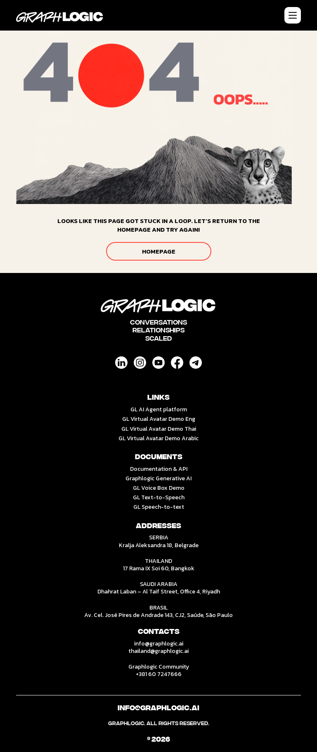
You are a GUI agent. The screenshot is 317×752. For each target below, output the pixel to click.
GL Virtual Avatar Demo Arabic (158, 438)
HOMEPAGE (158, 251)
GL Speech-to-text (158, 507)
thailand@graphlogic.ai (158, 651)
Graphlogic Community (158, 666)
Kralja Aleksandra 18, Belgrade (159, 545)
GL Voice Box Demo (159, 488)
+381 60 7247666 (159, 674)
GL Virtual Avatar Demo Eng (158, 419)
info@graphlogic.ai (158, 643)
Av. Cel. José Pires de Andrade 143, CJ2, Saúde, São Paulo (158, 615)
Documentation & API (158, 469)
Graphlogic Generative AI (158, 478)
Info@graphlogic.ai (158, 708)
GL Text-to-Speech (159, 497)
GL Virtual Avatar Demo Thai (158, 429)
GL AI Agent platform (158, 409)
